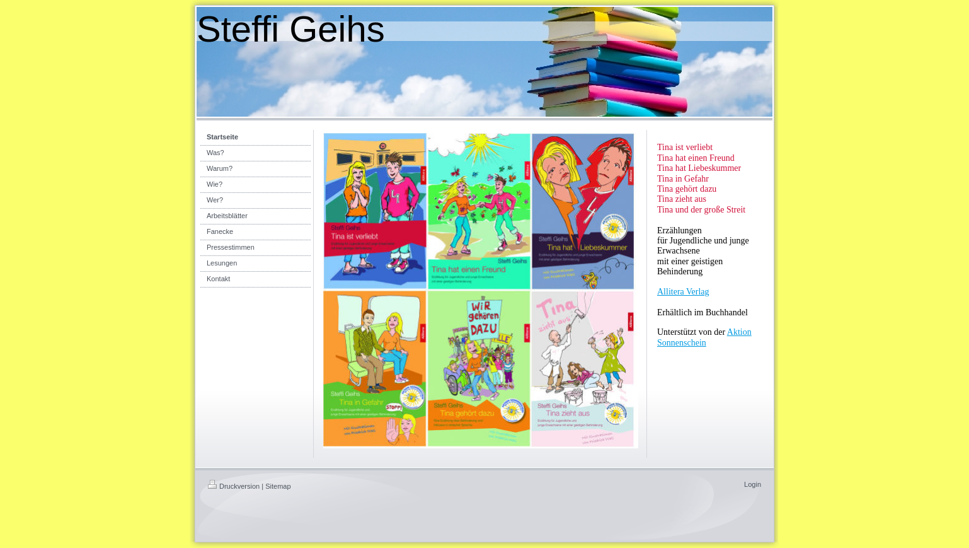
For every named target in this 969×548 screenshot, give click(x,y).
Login (752, 484)
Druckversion (234, 486)
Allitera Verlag (683, 291)
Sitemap (277, 486)
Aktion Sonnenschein (704, 337)
